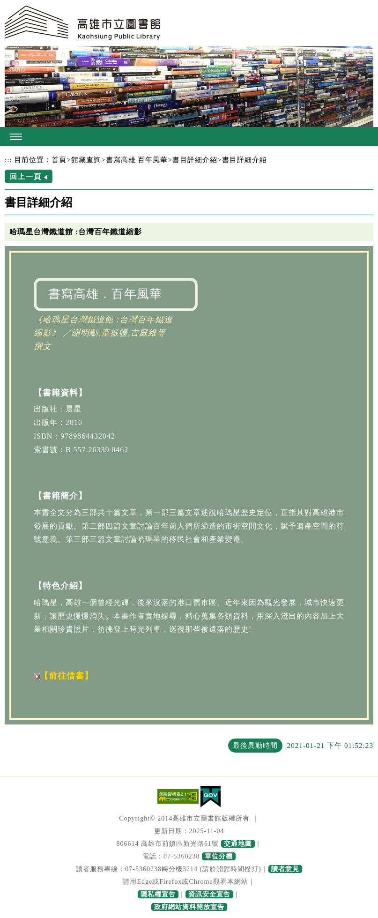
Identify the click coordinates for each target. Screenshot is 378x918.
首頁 (59, 160)
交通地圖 (238, 843)
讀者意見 (285, 869)
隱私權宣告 (158, 894)
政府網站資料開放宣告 (189, 907)
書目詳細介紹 (194, 160)
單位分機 (219, 856)
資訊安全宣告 (209, 894)
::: (8, 160)
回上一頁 (26, 176)
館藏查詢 (86, 160)
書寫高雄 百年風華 (137, 160)
